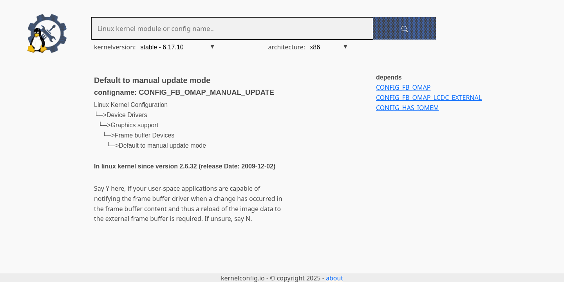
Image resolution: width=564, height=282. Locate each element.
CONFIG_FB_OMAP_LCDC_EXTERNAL (429, 97)
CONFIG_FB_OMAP (403, 87)
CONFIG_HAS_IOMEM (407, 107)
